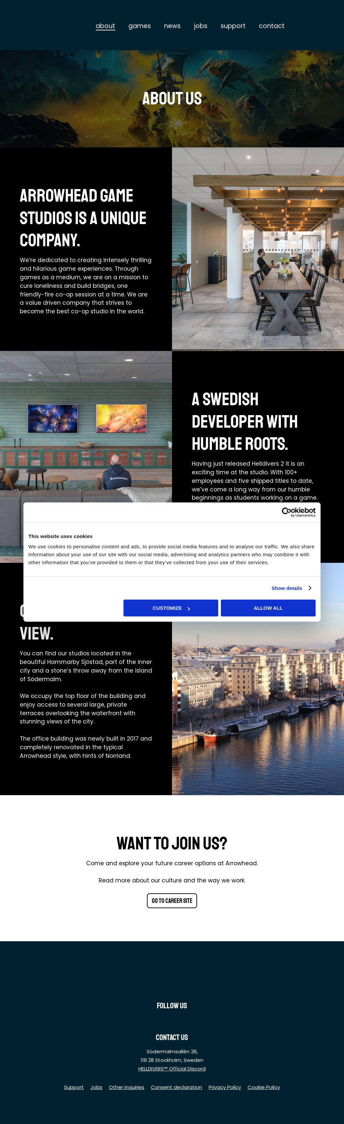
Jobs (200, 25)
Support (233, 25)
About (105, 25)
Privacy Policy (225, 1087)
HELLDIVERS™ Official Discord (172, 1068)
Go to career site (172, 901)
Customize (171, 608)
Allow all (268, 608)
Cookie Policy (264, 1087)
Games (139, 25)
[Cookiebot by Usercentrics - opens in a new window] (287, 512)
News (172, 25)
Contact (272, 25)
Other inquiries (126, 1087)
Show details (287, 588)
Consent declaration (176, 1087)
